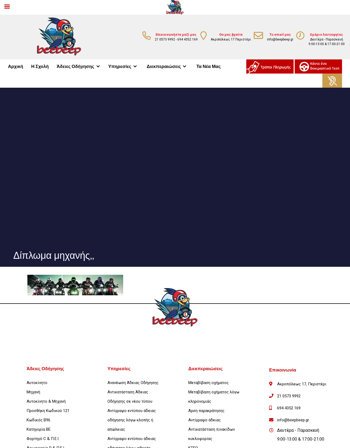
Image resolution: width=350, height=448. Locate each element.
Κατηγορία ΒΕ (39, 429)
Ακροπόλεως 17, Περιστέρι (301, 384)
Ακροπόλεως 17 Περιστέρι (231, 39)
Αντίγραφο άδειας (204, 420)
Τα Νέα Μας (208, 66)
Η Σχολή (40, 66)
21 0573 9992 (165, 39)
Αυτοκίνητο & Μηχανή (46, 401)
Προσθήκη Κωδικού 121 (48, 410)
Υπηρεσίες (119, 66)
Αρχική (15, 66)
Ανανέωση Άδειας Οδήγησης (133, 382)
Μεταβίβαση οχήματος (208, 382)
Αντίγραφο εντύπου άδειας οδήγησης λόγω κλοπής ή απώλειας (131, 420)
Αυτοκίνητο (37, 382)
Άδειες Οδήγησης (75, 66)
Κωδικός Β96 (38, 420)
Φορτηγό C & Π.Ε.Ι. (43, 438)
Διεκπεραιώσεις (164, 66)
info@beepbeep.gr (280, 39)
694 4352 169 (187, 39)
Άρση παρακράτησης (206, 410)
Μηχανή (33, 392)
